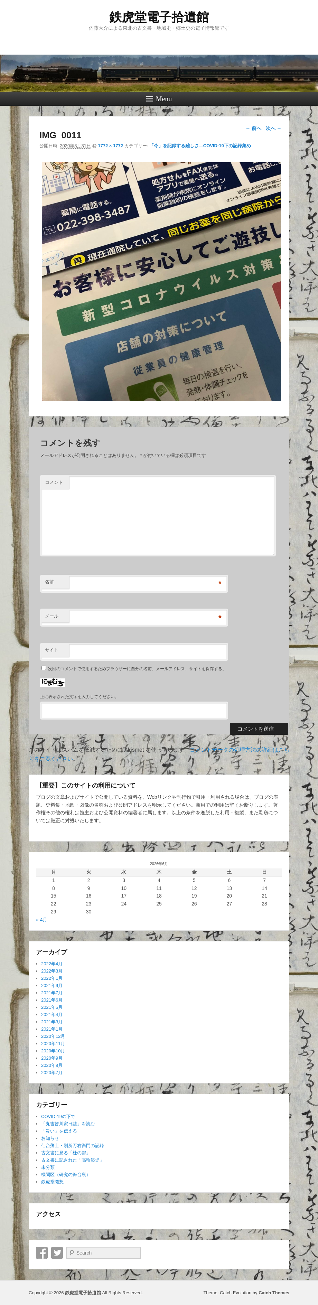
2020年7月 (52, 1072)
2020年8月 (52, 1065)
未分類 (48, 1167)
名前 (49, 581)
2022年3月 (52, 971)
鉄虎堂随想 (52, 1181)
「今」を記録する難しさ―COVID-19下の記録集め (200, 145)
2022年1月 (52, 978)
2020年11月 (53, 1043)
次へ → (274, 128)
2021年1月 (52, 1029)
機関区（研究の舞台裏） (66, 1174)
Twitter (57, 1253)
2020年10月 (53, 1050)
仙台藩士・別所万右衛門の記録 (72, 1145)
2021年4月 (52, 1014)
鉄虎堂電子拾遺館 (159, 17)
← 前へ (253, 128)
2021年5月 (52, 1007)
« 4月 (41, 919)
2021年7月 (52, 992)
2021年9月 (52, 985)
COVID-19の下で (58, 1116)
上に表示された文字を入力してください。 (79, 696)
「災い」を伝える (59, 1131)
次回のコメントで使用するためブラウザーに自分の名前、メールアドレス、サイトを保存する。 (137, 668)
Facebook (42, 1253)
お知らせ (50, 1138)
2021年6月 (52, 1000)
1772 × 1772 (110, 145)
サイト (51, 649)
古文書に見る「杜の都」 (66, 1152)
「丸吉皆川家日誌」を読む (68, 1123)
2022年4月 (52, 963)
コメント (54, 482)
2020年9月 (52, 1058)
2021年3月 (52, 1021)
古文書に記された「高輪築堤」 (72, 1160)
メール (51, 616)
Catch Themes (274, 1292)
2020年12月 (53, 1036)
